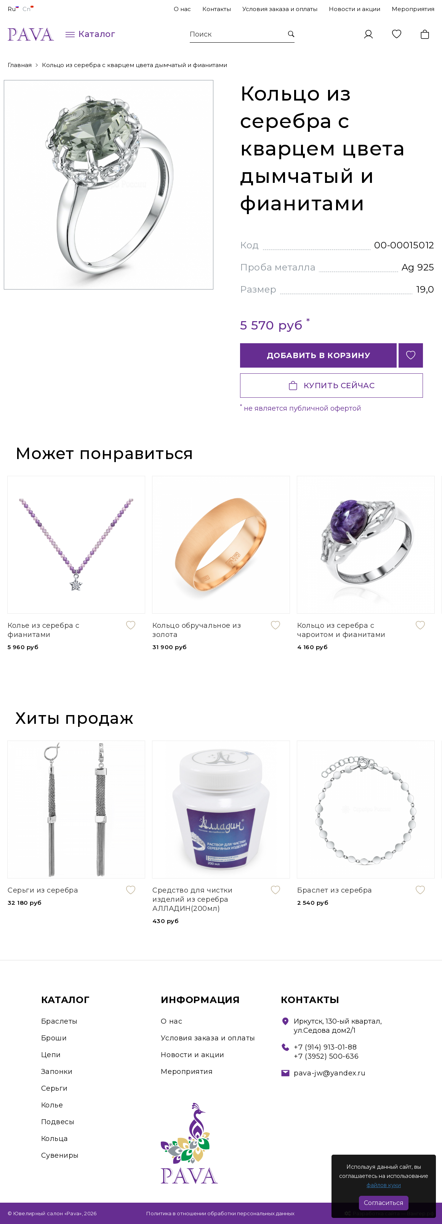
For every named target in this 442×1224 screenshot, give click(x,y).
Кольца (54, 1138)
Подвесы (58, 1122)
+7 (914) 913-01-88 (325, 1047)
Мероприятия (413, 9)
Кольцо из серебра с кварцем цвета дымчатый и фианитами (134, 65)
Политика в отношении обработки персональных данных (220, 1213)
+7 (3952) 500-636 (326, 1056)
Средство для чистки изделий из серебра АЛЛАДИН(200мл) (192, 899)
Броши (54, 1038)
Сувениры (60, 1155)
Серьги (54, 1088)
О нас (182, 9)
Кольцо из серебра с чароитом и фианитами (341, 630)
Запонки (57, 1071)
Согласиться (384, 1202)
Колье (52, 1105)
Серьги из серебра (43, 890)
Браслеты (59, 1021)
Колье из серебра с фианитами (44, 630)
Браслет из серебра (334, 890)
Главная (20, 65)
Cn (28, 9)
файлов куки (384, 1185)
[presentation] (397, 454)
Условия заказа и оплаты (279, 9)
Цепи (51, 1055)
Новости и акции (354, 9)
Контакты (216, 9)
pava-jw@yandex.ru (329, 1073)
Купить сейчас (331, 385)
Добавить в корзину (318, 355)
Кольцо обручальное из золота (196, 630)
